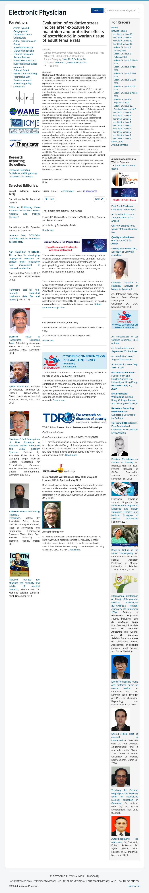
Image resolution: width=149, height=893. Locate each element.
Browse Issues (119, 30)
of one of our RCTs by (122, 240)
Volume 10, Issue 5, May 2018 (71, 62)
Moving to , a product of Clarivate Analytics (124, 251)
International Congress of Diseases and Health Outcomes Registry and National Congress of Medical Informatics (124, 512)
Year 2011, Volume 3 (122, 132)
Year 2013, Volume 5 (122, 125)
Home (114, 27)
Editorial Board (21, 70)
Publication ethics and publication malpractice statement (25, 63)
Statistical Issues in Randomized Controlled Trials (24, 340)
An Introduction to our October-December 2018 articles (124, 340)
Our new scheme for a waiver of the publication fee (124, 229)
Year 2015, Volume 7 (122, 122)
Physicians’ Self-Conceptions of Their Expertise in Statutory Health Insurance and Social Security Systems (24, 445)
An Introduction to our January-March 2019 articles (122, 217)
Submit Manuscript (23, 47)
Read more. (48, 230)
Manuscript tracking (23, 50)
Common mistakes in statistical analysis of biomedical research (124, 285)
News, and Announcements (120, 143)
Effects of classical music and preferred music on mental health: (124, 685)
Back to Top (134, 886)
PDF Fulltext (68, 191)
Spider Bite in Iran (19, 386)
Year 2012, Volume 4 (122, 129)
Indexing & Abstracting (25, 73)
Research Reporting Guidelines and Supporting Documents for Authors (23, 173)
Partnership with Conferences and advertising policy (22, 80)
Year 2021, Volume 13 (122, 34)
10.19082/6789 (90, 191)
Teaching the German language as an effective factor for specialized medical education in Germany (124, 797)
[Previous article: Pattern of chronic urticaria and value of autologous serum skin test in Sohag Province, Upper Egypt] (49, 199)
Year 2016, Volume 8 (122, 119)
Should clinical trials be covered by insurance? (124, 737)
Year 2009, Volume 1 (122, 138)
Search (97, 10)
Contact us (19, 86)
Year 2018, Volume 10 (73, 59)
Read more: (59, 400)
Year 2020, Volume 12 (122, 37)
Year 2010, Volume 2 (122, 135)
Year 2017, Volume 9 (122, 112)
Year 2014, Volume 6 (122, 116)
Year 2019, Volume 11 (122, 41)
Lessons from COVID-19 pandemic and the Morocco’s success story (24, 238)
